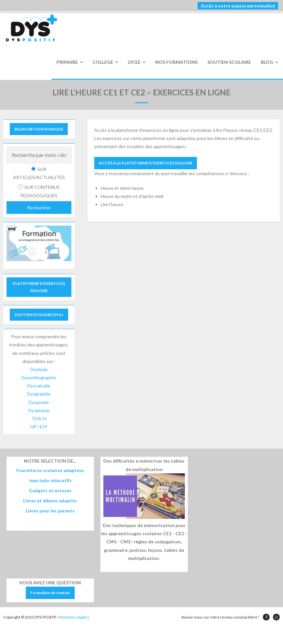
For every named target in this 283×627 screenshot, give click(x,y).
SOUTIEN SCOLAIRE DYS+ (39, 314)
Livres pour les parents (50, 510)
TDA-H (39, 418)
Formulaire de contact (50, 592)
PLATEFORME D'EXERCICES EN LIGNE (39, 287)
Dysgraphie (39, 394)
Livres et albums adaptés (50, 500)
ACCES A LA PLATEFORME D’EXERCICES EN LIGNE (145, 162)
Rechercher (39, 207)
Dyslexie (39, 369)
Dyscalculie (38, 385)
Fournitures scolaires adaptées (50, 470)
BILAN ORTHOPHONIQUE (38, 129)
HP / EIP (38, 426)
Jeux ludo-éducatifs (50, 480)
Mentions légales (74, 617)
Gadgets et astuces (50, 490)
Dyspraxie (39, 402)
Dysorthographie (39, 377)
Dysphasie (39, 410)
